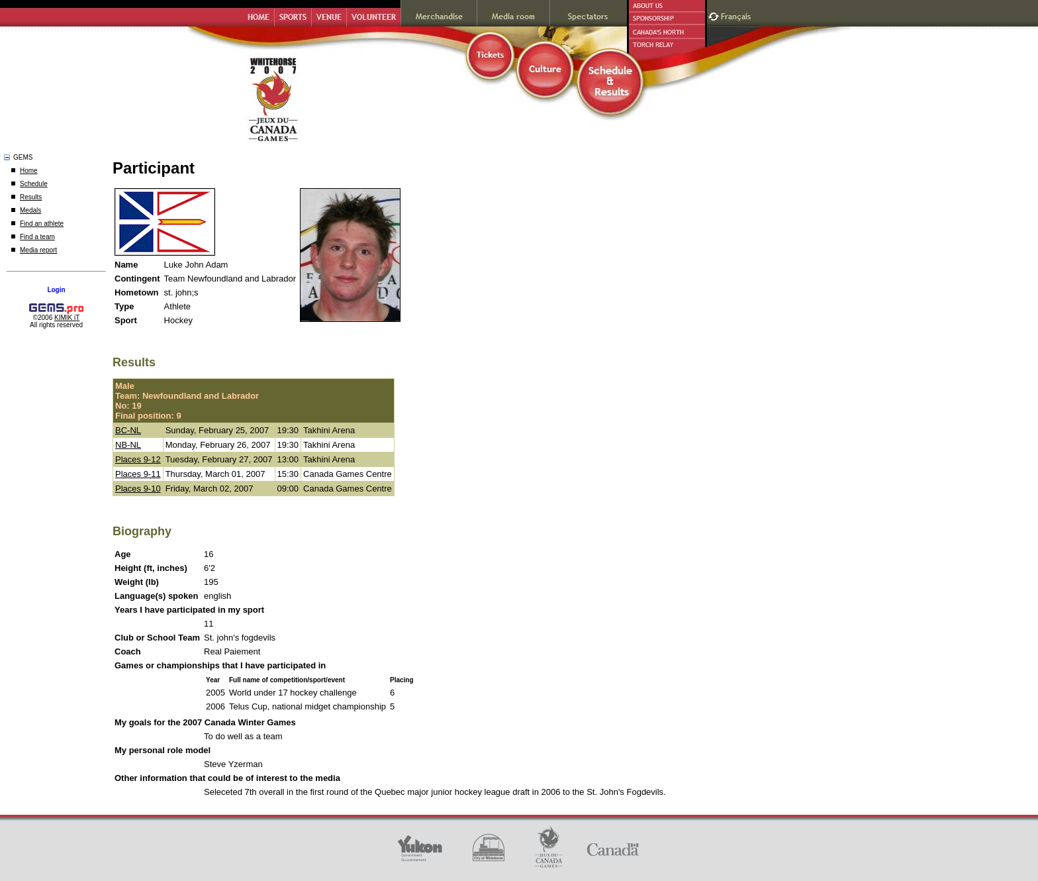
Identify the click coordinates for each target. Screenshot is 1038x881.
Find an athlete (42, 223)
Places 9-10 (138, 488)
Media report (38, 250)
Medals (30, 210)
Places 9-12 (138, 459)
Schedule (34, 183)
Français (737, 15)
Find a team (37, 236)
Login (56, 289)
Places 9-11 (138, 474)
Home (29, 170)
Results (31, 197)
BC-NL (128, 430)
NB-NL (128, 445)
